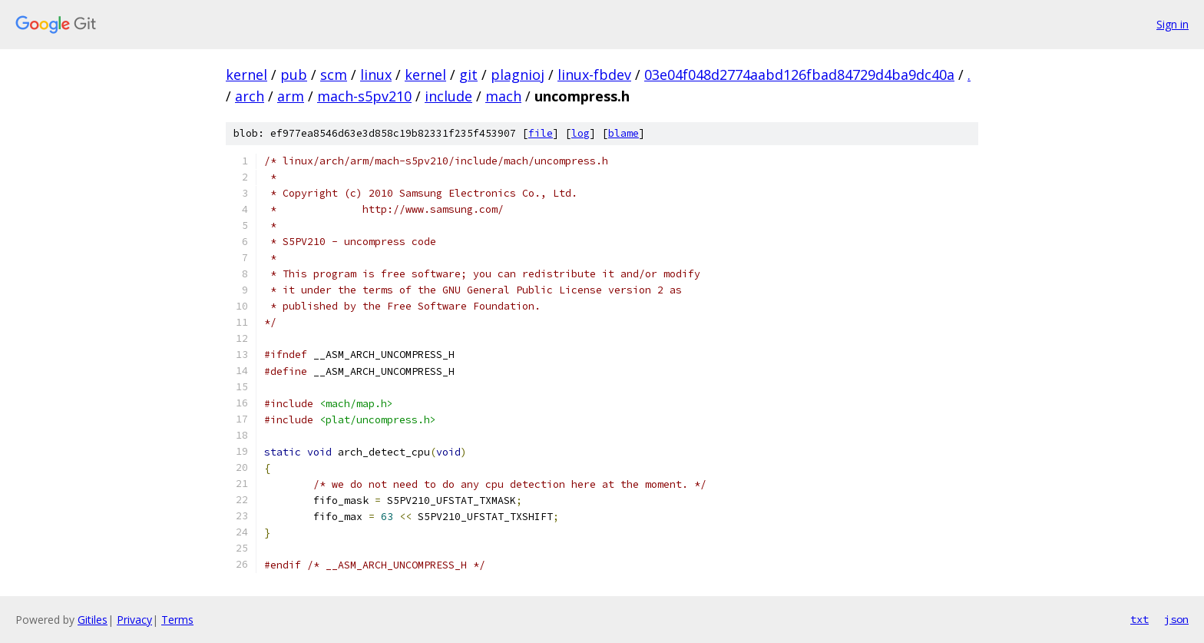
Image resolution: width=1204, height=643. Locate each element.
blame (623, 133)
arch (249, 96)
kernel (246, 74)
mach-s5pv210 (364, 96)
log (580, 133)
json (1176, 619)
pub (293, 74)
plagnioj (517, 74)
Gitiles (93, 619)
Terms (177, 619)
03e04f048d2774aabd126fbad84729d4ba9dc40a (799, 74)
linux (376, 74)
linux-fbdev (594, 74)
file (540, 133)
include (448, 96)
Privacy (134, 619)
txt (1139, 619)
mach (503, 96)
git (468, 74)
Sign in (1172, 24)
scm (333, 74)
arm (290, 96)
